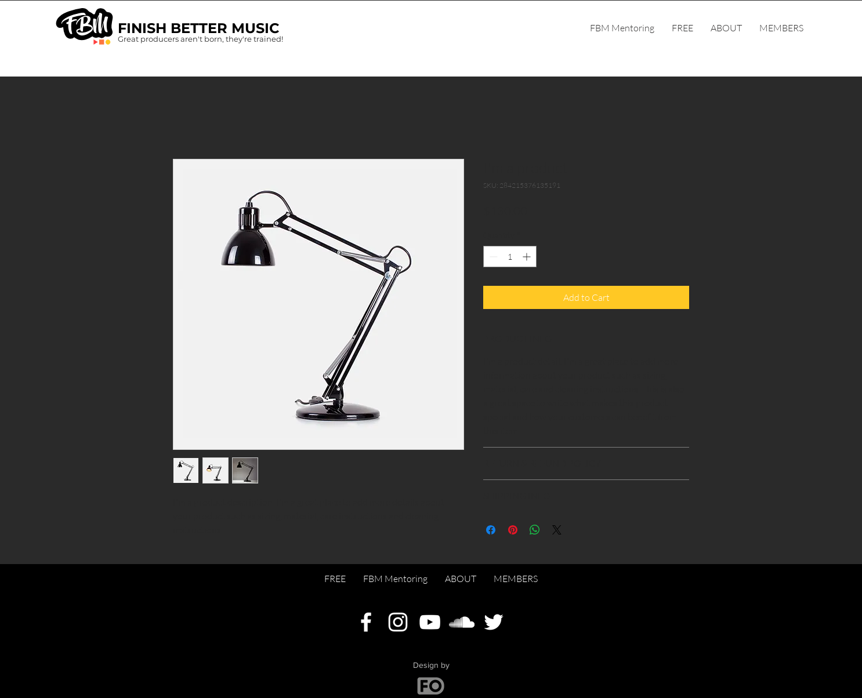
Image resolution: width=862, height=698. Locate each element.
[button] (781, 27)
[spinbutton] (509, 256)
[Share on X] (557, 530)
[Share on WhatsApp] (535, 530)
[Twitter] (493, 622)
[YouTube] (430, 622)
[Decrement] (492, 256)
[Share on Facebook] (491, 530)
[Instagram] (398, 622)
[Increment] (527, 256)
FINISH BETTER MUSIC (199, 28)
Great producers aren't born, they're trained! (200, 38)
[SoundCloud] (462, 622)
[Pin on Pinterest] (513, 530)
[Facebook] (366, 622)
